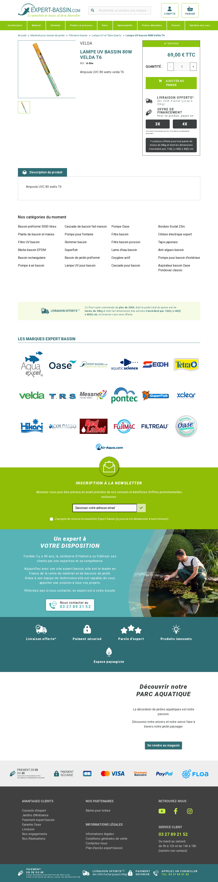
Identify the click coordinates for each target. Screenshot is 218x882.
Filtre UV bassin (29, 242)
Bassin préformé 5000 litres (37, 226)
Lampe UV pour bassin (80, 265)
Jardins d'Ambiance (35, 815)
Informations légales (100, 834)
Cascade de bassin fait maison (86, 226)
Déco (105, 25)
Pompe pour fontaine (79, 234)
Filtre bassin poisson (125, 242)
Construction (15, 25)
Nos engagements (34, 834)
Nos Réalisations (33, 838)
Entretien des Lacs (200, 25)
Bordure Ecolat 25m (171, 226)
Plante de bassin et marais (36, 234)
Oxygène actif (120, 258)
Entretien (55, 25)
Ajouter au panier (171, 83)
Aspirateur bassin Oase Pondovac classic (174, 268)
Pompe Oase (120, 226)
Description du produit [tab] (42, 172)
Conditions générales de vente (106, 838)
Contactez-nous (96, 843)
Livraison (28, 829)
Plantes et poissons (81, 25)
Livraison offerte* (175, 100)
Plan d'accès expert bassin (104, 848)
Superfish (71, 250)
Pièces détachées (152, 25)
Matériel (36, 25)
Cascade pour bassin (125, 265)
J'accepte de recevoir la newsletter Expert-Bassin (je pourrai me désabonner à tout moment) (111, 518)
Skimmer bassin (76, 242)
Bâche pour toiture (98, 810)
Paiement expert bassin (38, 820)
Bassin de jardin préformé (82, 258)
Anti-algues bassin (171, 250)
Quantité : (154, 66)
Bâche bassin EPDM (32, 250)
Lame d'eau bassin (124, 250)
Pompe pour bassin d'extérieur (179, 258)
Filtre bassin (119, 234)
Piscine (176, 25)
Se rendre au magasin (163, 745)
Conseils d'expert (34, 810)
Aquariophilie (125, 25)
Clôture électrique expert (175, 234)
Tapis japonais (168, 242)
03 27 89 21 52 (179, 874)
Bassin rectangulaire (32, 258)
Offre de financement (176, 112)
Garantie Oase (31, 824)
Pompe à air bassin (31, 265)
